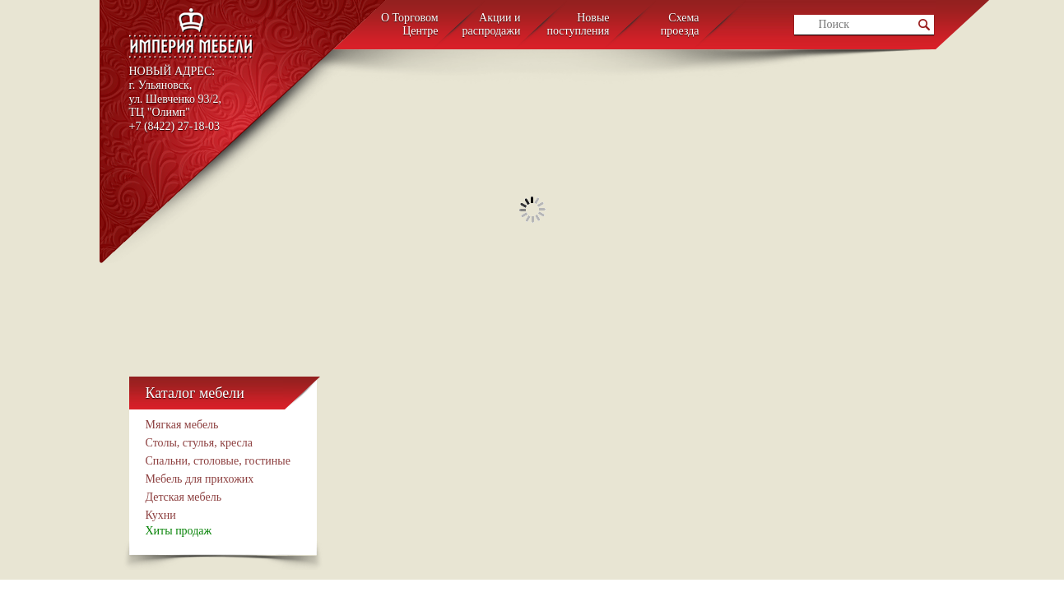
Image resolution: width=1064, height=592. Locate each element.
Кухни (161, 515)
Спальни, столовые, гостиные (218, 461)
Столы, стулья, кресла (199, 443)
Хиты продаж (179, 531)
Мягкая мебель (182, 425)
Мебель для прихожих (200, 479)
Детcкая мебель (184, 497)
